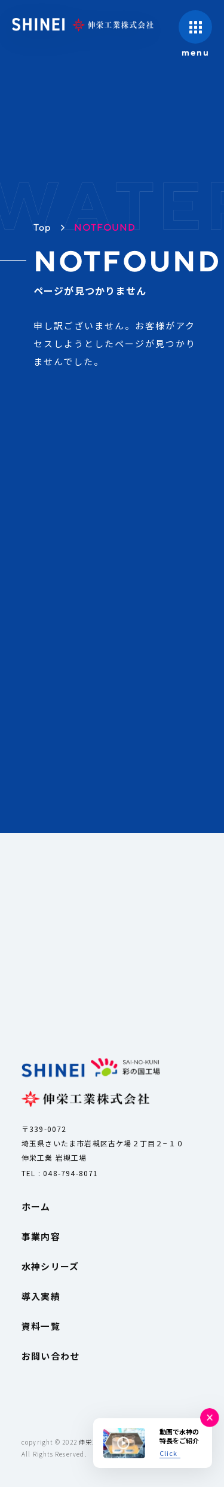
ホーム (36, 1206)
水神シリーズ (50, 1266)
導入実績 (41, 1296)
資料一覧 (41, 1326)
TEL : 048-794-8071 (60, 1173)
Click (168, 1453)
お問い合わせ (50, 1356)
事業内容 (41, 1236)
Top (42, 227)
